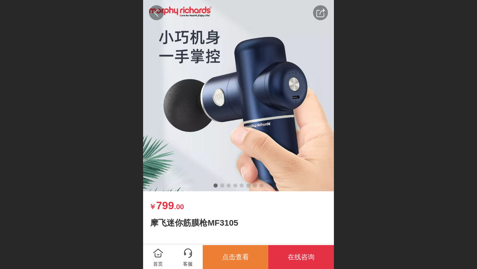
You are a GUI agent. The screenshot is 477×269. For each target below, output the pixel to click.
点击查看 (235, 257)
